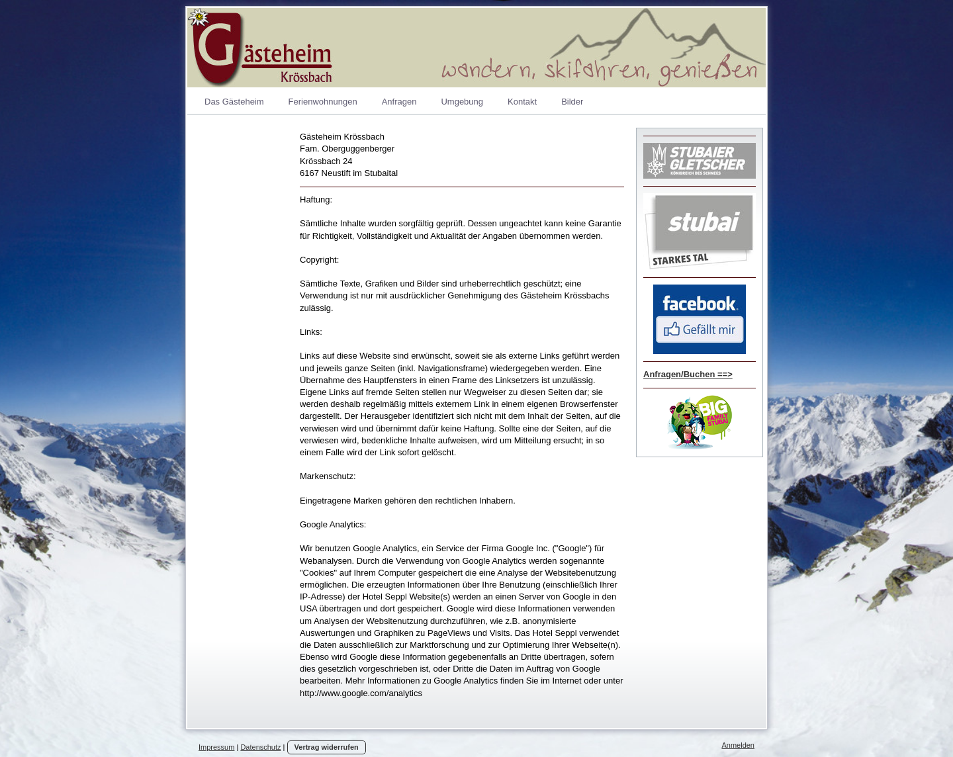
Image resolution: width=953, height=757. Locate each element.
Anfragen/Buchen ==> (688, 374)
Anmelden (737, 745)
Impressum (216, 747)
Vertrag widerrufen (327, 747)
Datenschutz (260, 747)
